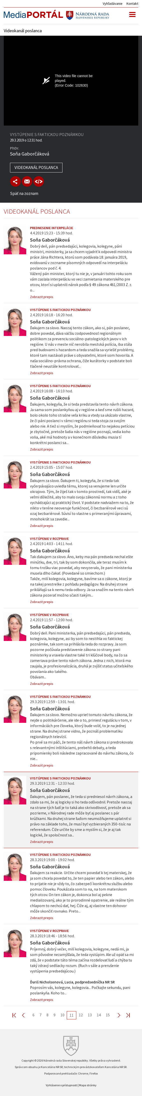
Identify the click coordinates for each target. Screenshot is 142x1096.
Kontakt (132, 3)
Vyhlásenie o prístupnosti (61, 1085)
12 (81, 1014)
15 (108, 1014)
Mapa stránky (87, 1085)
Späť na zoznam (24, 193)
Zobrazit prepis (41, 297)
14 (99, 1014)
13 (90, 1014)
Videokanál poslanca (36, 167)
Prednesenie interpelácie (51, 228)
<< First (17, 1015)
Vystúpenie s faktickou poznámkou (60, 310)
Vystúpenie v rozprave (49, 538)
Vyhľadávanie (112, 3)
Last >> (125, 1015)
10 (62, 1014)
